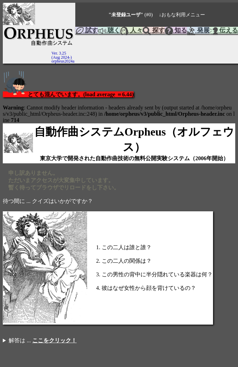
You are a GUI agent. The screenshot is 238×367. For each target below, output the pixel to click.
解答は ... (43, 340)
